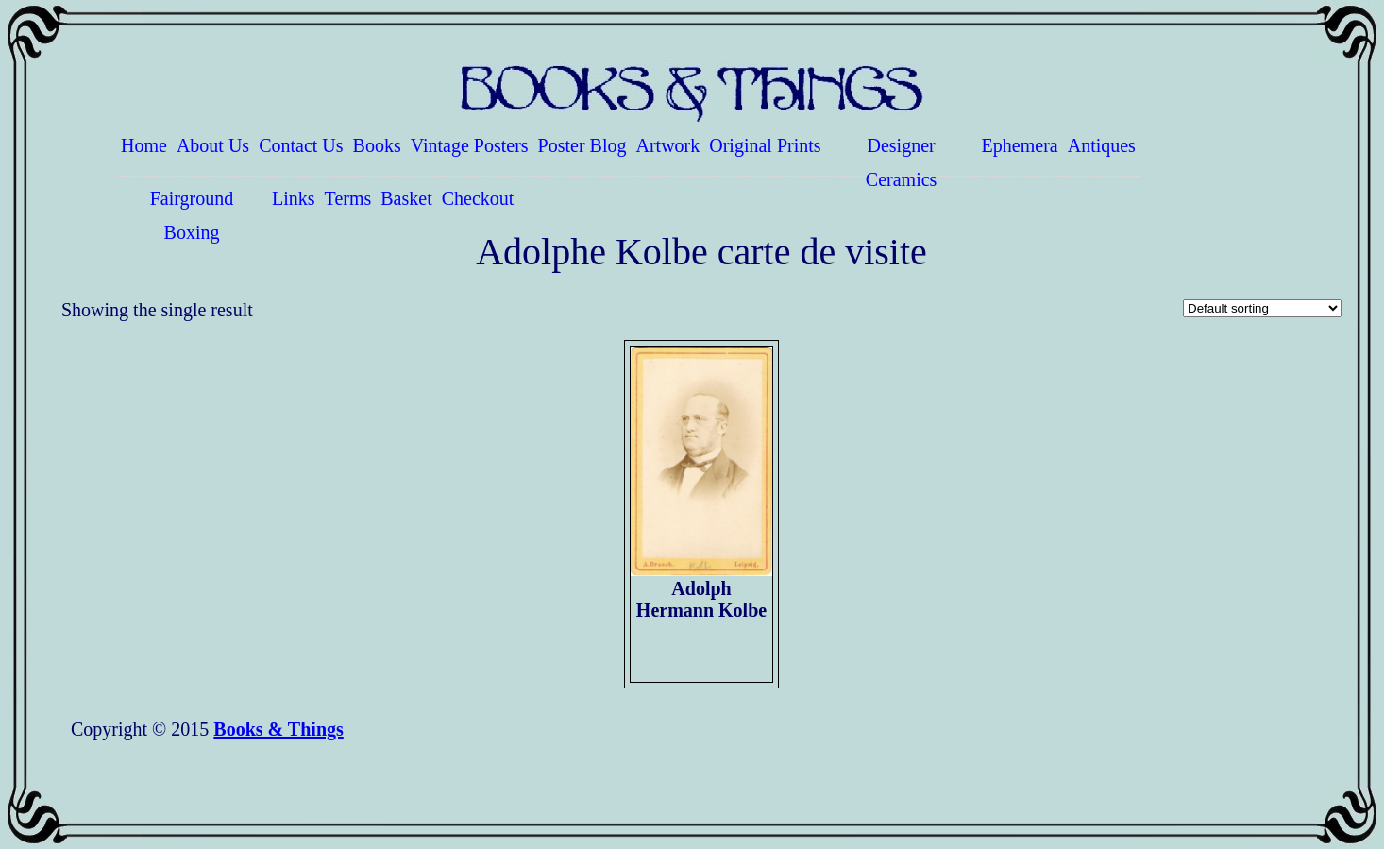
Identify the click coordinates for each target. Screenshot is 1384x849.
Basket (405, 198)
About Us (213, 145)
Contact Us (301, 145)
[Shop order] (1262, 308)
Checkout (478, 198)
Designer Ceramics (901, 156)
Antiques (1102, 145)
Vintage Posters (470, 145)
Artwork (668, 145)
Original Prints (764, 145)
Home (144, 145)
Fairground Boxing (192, 208)
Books (377, 145)
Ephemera (1020, 145)
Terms (348, 198)
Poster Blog (582, 145)
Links (293, 198)
